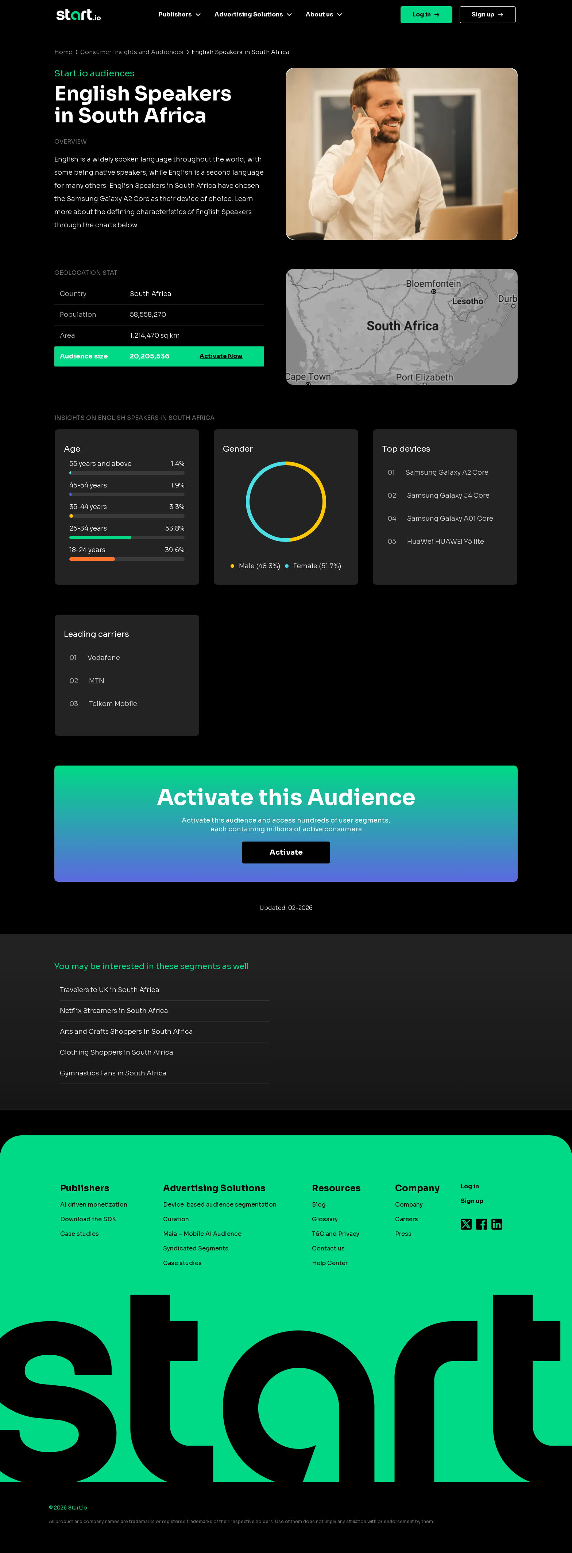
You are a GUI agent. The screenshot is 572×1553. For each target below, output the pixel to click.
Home (63, 52)
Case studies (79, 1234)
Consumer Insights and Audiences (131, 52)
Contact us (328, 1248)
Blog (319, 1204)
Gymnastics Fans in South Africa (113, 1073)
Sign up (483, 14)
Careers (406, 1219)
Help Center (330, 1263)
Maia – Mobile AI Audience (202, 1234)
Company (414, 1188)
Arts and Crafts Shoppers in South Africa (126, 1032)
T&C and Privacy (335, 1234)
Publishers (175, 14)
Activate (286, 852)
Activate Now (221, 356)
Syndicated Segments (195, 1248)
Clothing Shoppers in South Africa (116, 1052)
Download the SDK (88, 1219)
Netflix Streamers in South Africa (114, 1011)
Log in (422, 14)
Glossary (325, 1219)
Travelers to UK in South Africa (109, 990)
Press (403, 1234)
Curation (176, 1219)
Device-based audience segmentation (220, 1204)
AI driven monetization (93, 1204)
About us (319, 14)
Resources (336, 1188)
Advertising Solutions (248, 14)
